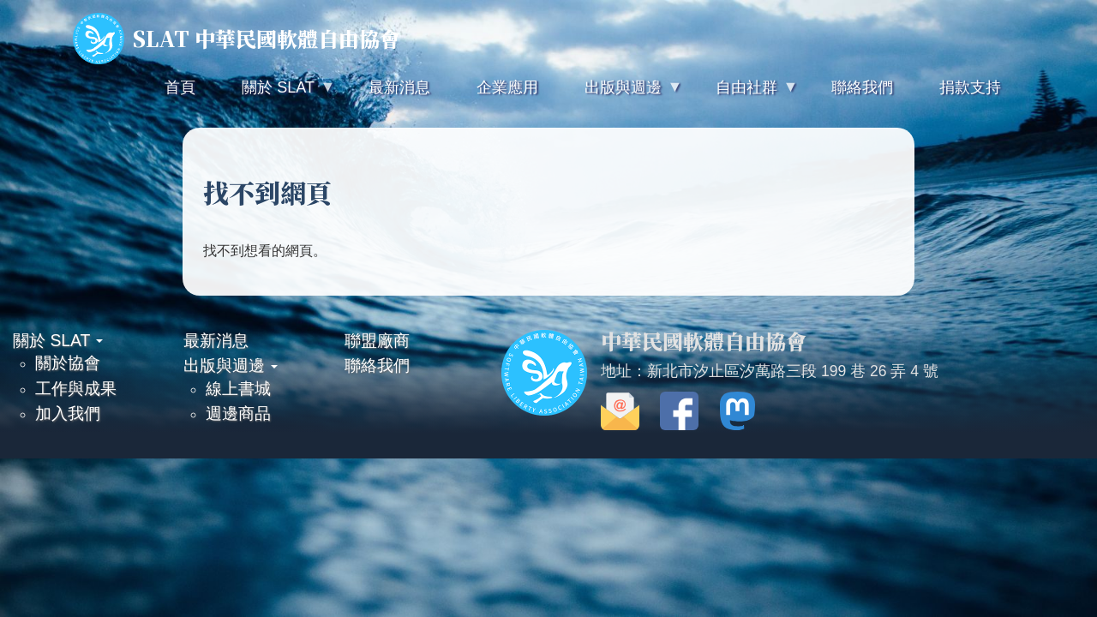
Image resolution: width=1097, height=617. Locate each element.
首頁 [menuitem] (180, 87)
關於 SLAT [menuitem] (276, 95)
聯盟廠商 (377, 340)
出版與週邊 (230, 365)
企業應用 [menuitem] (507, 87)
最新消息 (216, 340)
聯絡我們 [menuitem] (862, 87)
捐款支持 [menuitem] (970, 87)
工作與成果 (76, 388)
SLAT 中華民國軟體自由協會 (236, 38)
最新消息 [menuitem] (399, 87)
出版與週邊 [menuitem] (621, 95)
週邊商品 (238, 413)
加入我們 (67, 413)
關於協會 (67, 362)
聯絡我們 (377, 365)
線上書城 (238, 388)
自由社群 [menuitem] (744, 95)
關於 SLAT (58, 340)
